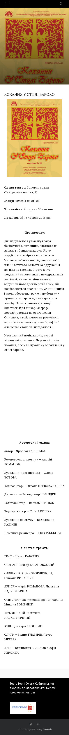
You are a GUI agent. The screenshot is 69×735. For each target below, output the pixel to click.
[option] (34, 56)
